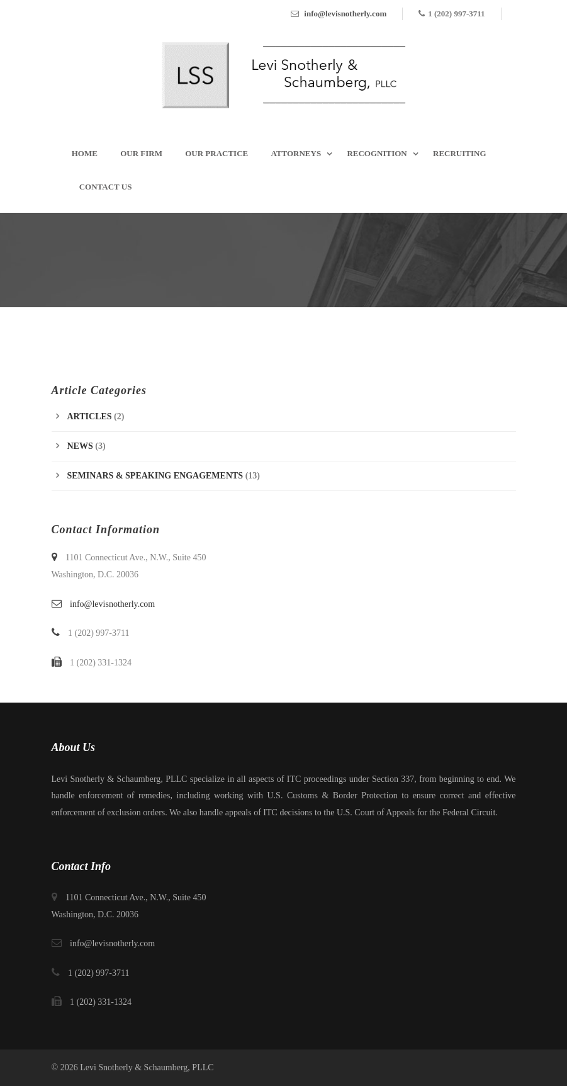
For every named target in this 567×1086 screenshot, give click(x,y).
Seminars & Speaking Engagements (155, 475)
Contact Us (105, 186)
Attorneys (296, 153)
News (80, 446)
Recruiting (459, 153)
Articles (89, 416)
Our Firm (141, 153)
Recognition (377, 153)
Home (85, 153)
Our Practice (216, 153)
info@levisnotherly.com (345, 13)
